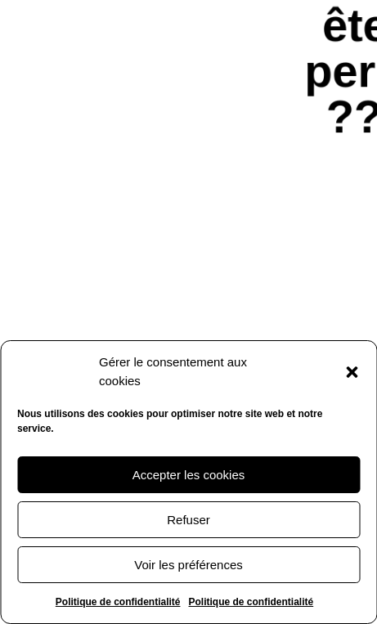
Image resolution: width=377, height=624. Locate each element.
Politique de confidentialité (118, 602)
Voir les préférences (188, 565)
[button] (351, 372)
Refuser (188, 520)
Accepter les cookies (188, 475)
